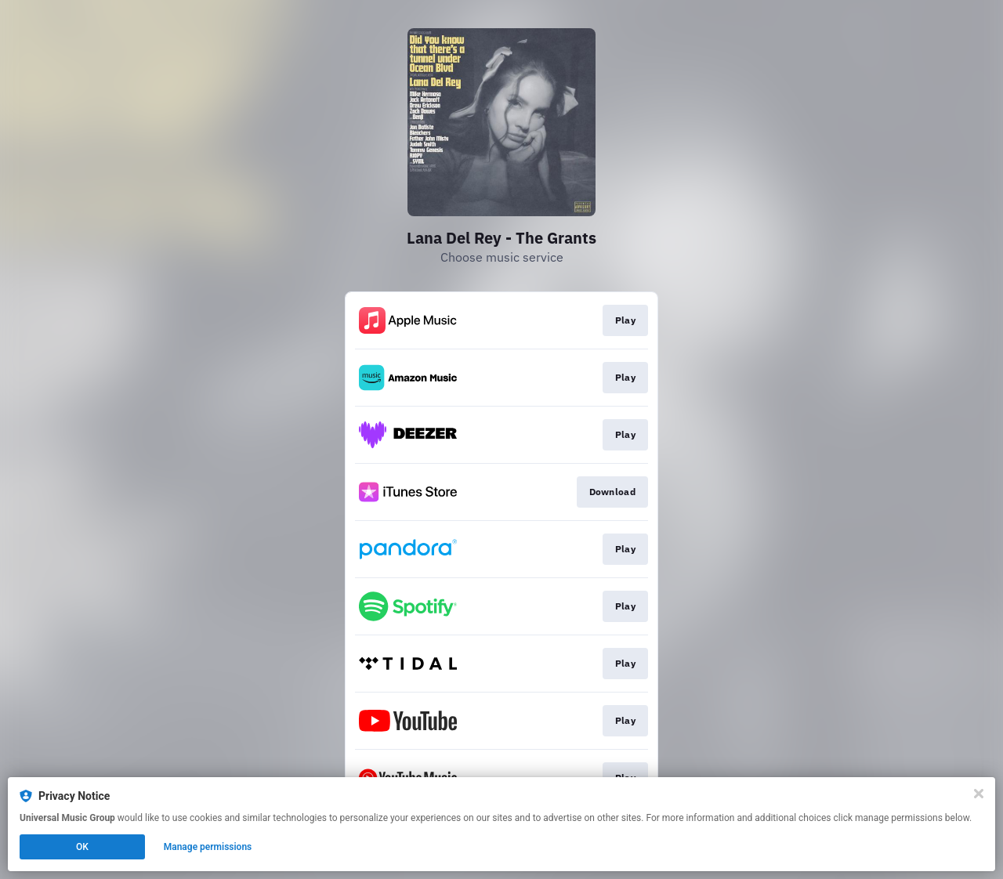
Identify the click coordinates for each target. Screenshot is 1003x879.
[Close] (978, 793)
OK (82, 846)
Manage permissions (208, 846)
